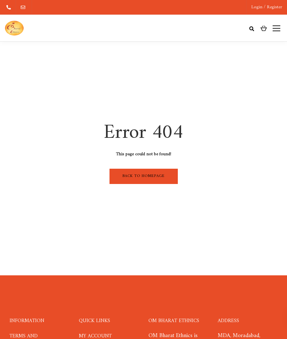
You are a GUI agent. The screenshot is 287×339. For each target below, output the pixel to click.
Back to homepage (144, 176)
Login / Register (266, 7)
